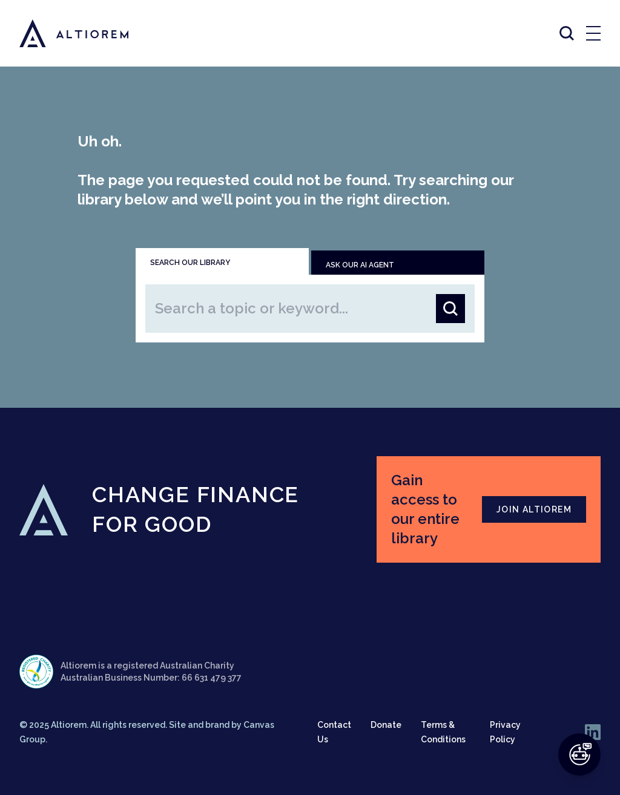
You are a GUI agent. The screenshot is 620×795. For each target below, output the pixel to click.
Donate (386, 725)
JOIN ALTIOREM (534, 509)
